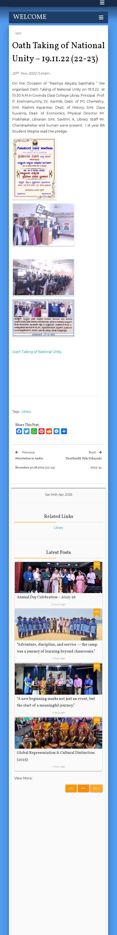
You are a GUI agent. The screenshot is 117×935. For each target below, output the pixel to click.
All (96, 788)
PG (83, 788)
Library (26, 411)
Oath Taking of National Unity (37, 352)
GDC (18, 33)
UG (71, 788)
